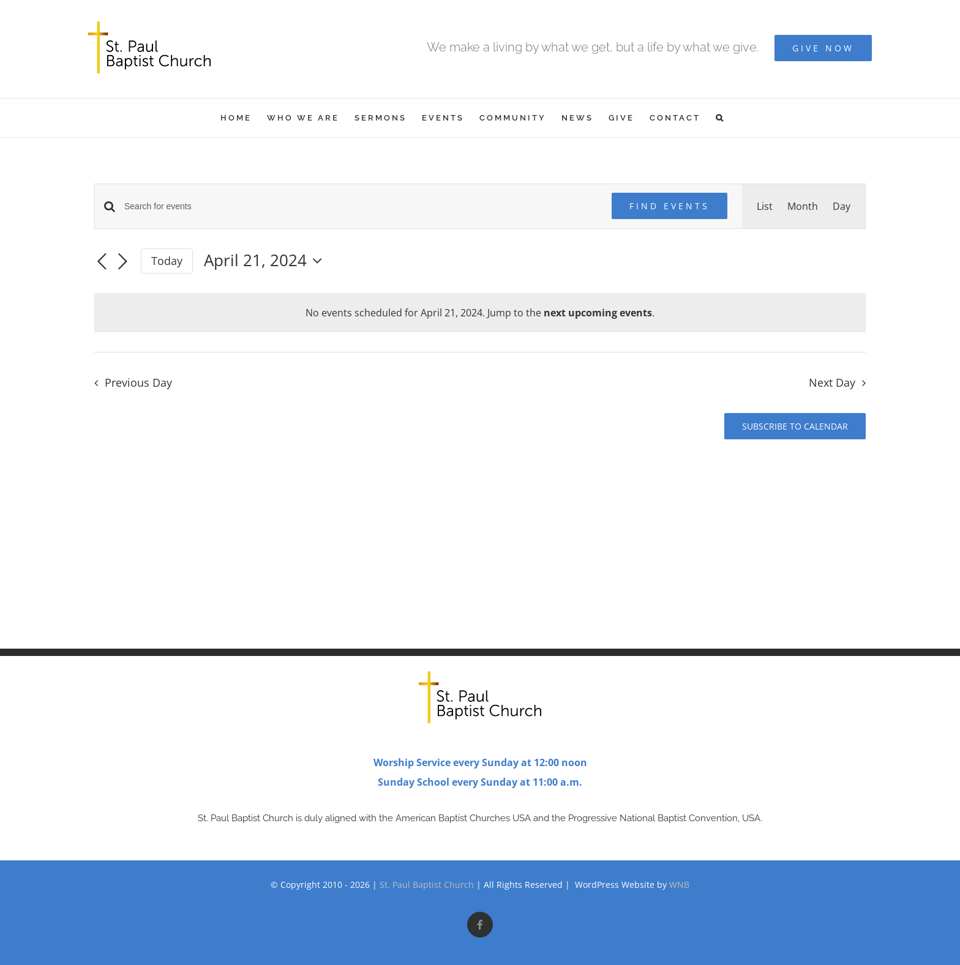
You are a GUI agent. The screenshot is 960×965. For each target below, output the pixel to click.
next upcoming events (598, 312)
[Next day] (122, 262)
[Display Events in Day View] (841, 206)
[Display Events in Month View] (802, 206)
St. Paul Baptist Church (427, 884)
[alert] (480, 312)
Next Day (832, 382)
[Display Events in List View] (765, 206)
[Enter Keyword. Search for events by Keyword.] (360, 206)
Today (166, 260)
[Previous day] (101, 262)
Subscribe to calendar (795, 426)
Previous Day (138, 382)
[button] (720, 118)
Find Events (669, 206)
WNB (679, 884)
